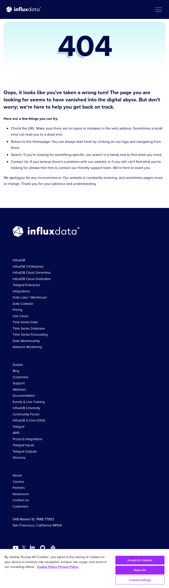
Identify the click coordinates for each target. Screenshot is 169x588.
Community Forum (26, 414)
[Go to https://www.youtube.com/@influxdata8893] (16, 548)
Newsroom (21, 494)
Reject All (140, 570)
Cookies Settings (140, 580)
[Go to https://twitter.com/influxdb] (24, 548)
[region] (84, 568)
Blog (16, 370)
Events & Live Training (29, 401)
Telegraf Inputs (23, 445)
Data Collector (23, 303)
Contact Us (21, 500)
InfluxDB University (26, 408)
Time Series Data (25, 322)
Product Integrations (27, 439)
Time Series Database (29, 328)
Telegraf (18, 426)
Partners (19, 487)
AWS (16, 432)
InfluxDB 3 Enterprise (28, 266)
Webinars (19, 389)
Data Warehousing (26, 340)
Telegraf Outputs (25, 451)
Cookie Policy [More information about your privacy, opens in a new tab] (47, 566)
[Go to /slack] (53, 548)
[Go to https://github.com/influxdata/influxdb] (43, 548)
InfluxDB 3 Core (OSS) (29, 420)
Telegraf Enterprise (26, 285)
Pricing (18, 309)
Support (19, 383)
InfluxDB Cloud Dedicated (32, 278)
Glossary (19, 457)
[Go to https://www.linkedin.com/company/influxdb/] (32, 547)
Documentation (24, 395)
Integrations (21, 291)
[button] (158, 9)
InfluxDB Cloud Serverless (32, 272)
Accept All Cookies (140, 560)
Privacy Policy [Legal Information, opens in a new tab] (68, 566)
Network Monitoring (27, 346)
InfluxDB (19, 260)
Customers (20, 377)
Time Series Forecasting (30, 334)
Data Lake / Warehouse (30, 297)
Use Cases (20, 316)
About (17, 475)
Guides (18, 364)
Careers (18, 481)
